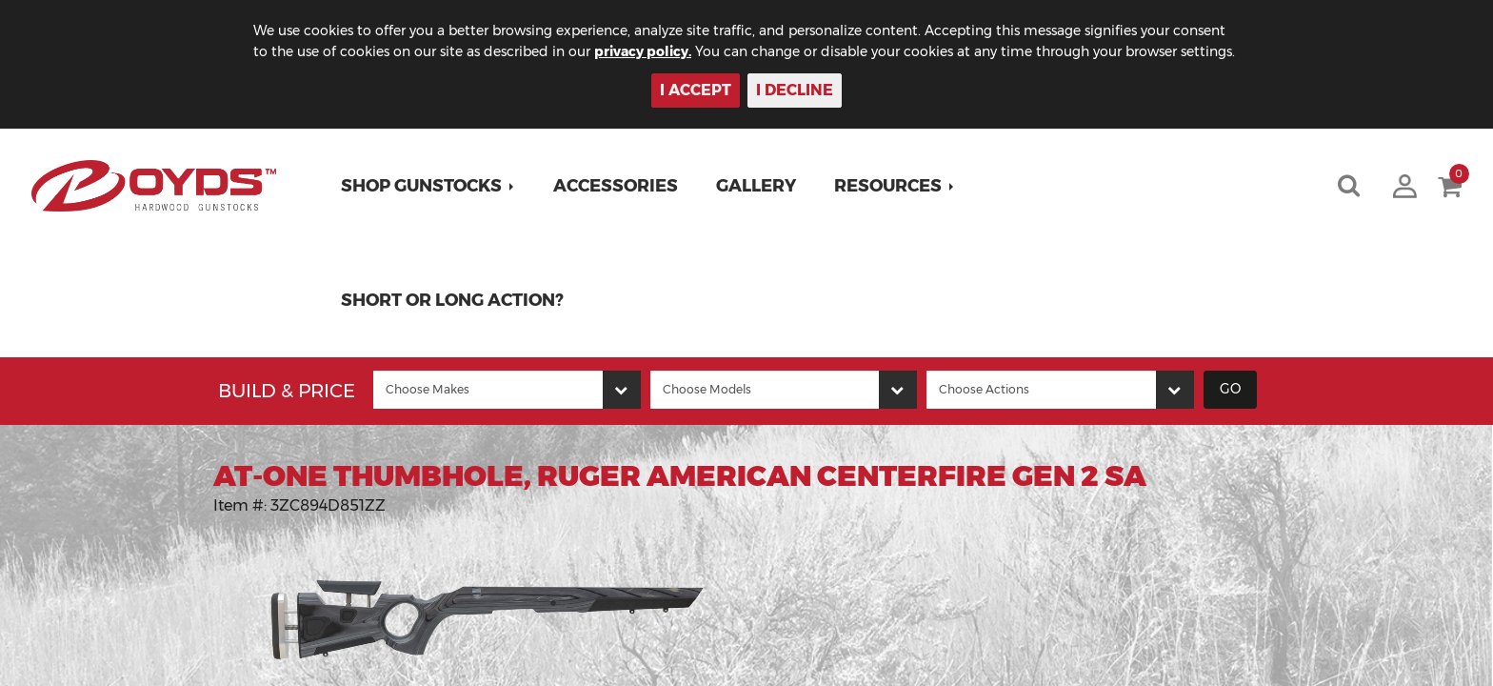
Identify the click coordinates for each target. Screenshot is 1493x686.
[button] (428, 186)
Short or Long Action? (452, 300)
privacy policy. (642, 51)
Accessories (615, 185)
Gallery (756, 185)
